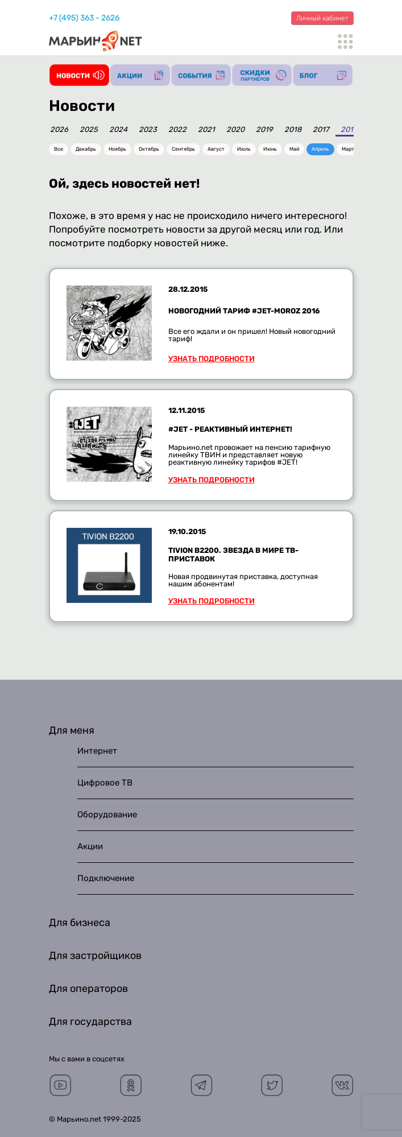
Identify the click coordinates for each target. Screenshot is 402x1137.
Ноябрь (117, 149)
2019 (264, 130)
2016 (349, 130)
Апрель (320, 149)
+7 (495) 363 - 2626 (84, 18)
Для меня (71, 730)
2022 (177, 130)
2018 (292, 130)
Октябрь (149, 149)
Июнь (270, 149)
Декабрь (86, 149)
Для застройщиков (95, 955)
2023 (148, 130)
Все (58, 149)
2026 (59, 130)
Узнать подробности (211, 358)
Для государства (90, 1021)
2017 (321, 130)
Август (216, 149)
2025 (89, 130)
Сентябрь (183, 149)
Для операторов (88, 988)
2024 (118, 130)
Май (294, 149)
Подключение (105, 878)
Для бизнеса (79, 922)
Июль (244, 149)
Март (348, 149)
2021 (206, 130)
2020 (235, 130)
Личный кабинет (322, 18)
